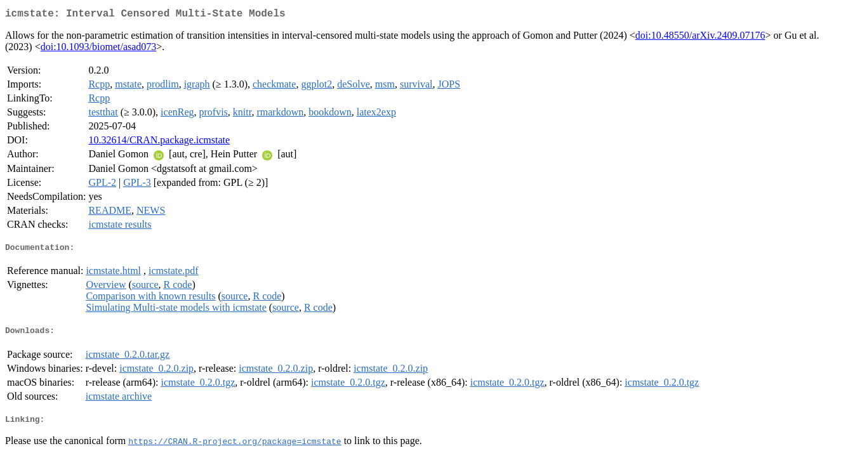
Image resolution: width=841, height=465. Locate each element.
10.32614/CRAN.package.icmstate (159, 142)
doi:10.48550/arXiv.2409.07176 (700, 37)
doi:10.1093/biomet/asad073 (99, 49)
